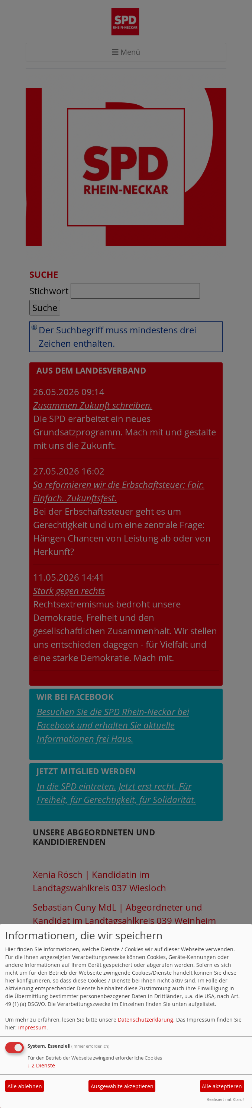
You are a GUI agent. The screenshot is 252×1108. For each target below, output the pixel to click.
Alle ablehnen (24, 1086)
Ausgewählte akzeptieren (122, 1086)
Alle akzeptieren (222, 1086)
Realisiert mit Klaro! (225, 1099)
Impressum (32, 1027)
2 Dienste (41, 1065)
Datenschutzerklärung (145, 1019)
